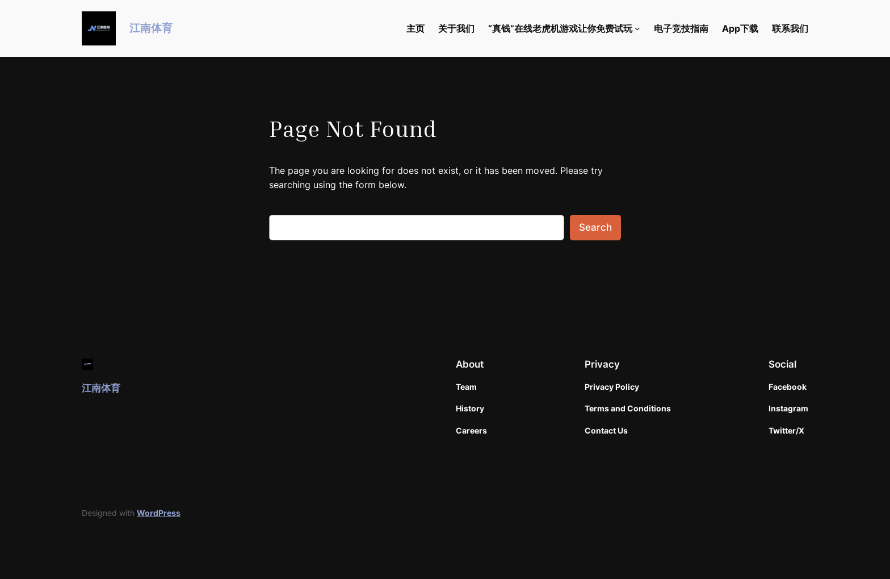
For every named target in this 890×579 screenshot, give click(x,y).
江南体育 (151, 28)
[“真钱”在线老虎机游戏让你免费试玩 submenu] (637, 28)
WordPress (158, 513)
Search (595, 227)
